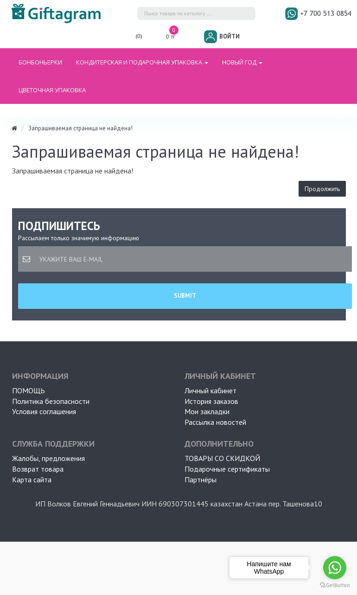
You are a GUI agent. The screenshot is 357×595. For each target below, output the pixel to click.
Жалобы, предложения (48, 458)
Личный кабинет (210, 390)
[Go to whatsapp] (334, 567)
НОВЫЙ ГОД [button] (242, 62)
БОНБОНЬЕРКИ (40, 62)
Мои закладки (207, 411)
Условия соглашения (44, 411)
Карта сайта (31, 479)
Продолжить (322, 189)
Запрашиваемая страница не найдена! (80, 128)
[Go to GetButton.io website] (335, 585)
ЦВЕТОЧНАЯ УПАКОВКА (52, 90)
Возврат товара (38, 468)
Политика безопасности (50, 401)
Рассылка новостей (215, 422)
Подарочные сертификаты (227, 468)
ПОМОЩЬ (28, 390)
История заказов (211, 401)
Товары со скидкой (222, 458)
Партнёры (201, 479)
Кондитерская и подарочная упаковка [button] (142, 62)
